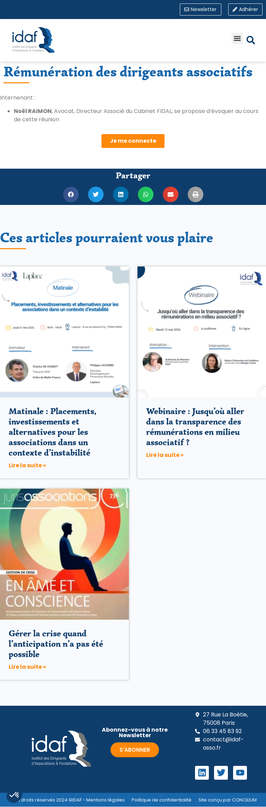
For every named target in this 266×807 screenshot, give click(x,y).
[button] (237, 39)
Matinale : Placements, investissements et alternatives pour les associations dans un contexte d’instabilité (53, 432)
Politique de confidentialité (162, 800)
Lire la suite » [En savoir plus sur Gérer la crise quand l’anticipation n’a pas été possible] (27, 667)
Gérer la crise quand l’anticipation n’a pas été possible (56, 644)
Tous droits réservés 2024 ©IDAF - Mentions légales (67, 800)
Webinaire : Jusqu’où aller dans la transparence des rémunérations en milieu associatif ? (195, 427)
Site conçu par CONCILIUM (227, 800)
